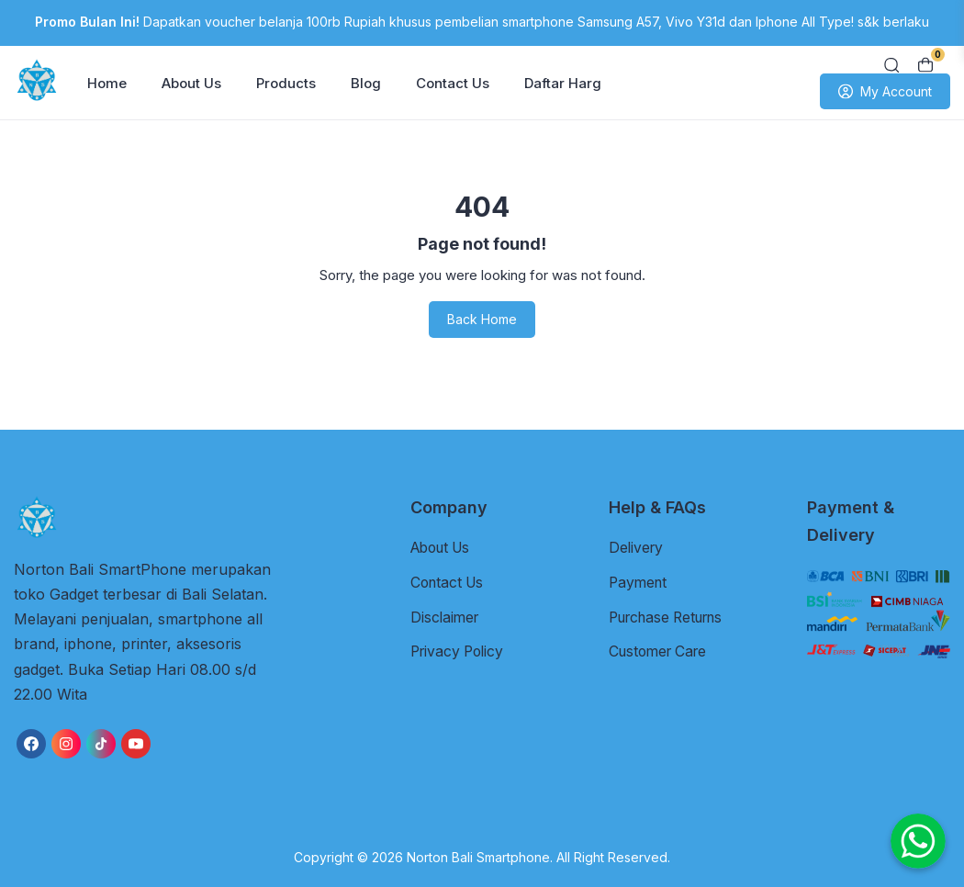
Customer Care (661, 650)
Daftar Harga (567, 83)
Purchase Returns (672, 616)
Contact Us (452, 83)
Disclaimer (446, 616)
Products (286, 83)
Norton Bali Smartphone (478, 857)
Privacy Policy (460, 650)
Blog (366, 83)
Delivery (637, 547)
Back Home (482, 319)
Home (107, 83)
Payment (639, 581)
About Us (191, 83)
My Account (885, 92)
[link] (31, 743)
